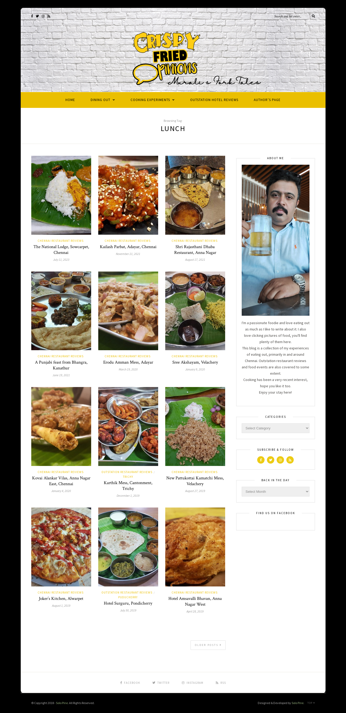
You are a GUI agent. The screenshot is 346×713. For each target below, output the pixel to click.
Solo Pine (62, 703)
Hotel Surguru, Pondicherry (128, 603)
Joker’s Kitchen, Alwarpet (61, 598)
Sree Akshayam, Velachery (195, 362)
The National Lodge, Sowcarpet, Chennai (61, 249)
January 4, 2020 (61, 491)
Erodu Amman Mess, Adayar (128, 362)
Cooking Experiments (150, 100)
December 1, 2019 (128, 496)
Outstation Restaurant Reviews (126, 472)
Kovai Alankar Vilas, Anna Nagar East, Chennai (61, 481)
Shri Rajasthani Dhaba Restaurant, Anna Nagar (195, 249)
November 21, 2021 (128, 254)
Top (311, 703)
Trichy (128, 477)
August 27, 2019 (195, 491)
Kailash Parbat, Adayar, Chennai (128, 247)
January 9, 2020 (195, 369)
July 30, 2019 (128, 610)
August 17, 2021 (195, 260)
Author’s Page (267, 100)
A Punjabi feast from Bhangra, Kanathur (61, 365)
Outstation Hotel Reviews (214, 100)
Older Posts (208, 645)
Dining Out (100, 100)
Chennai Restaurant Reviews (61, 241)
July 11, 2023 (61, 260)
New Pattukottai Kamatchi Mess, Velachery (195, 481)
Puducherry (128, 597)
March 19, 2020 (128, 369)
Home (70, 100)
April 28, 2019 (195, 611)
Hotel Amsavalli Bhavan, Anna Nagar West (195, 601)
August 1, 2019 (61, 605)
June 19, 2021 (61, 375)
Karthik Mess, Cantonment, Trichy (128, 485)
